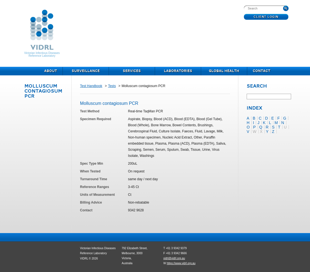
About (50, 71)
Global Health (224, 71)
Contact (261, 71)
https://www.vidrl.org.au (181, 263)
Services (132, 71)
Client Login (266, 17)
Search (257, 86)
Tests (112, 86)
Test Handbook (91, 86)
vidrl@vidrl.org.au (174, 258)
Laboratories (178, 71)
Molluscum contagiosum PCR (43, 91)
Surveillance (86, 71)
